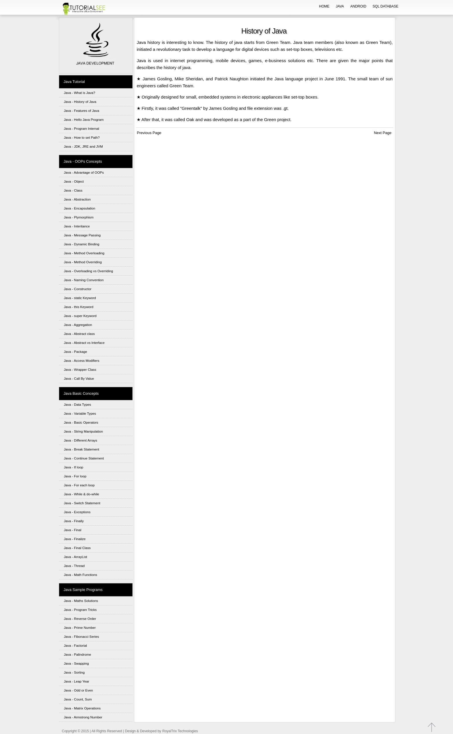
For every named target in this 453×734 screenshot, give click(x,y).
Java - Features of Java (81, 110)
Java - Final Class (77, 548)
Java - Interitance (77, 226)
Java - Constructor (77, 289)
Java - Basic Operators (81, 422)
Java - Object (74, 181)
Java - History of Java (80, 101)
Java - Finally (74, 521)
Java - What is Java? (79, 92)
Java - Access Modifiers (81, 360)
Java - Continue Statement (84, 458)
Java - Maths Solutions (81, 601)
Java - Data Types (77, 404)
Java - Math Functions (80, 575)
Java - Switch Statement (82, 503)
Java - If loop (73, 467)
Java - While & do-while (81, 494)
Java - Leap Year (76, 681)
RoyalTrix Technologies (180, 731)
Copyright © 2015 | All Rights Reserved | (93, 731)
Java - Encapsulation (79, 208)
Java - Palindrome (77, 654)
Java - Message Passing (82, 235)
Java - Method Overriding (83, 262)
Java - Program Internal (81, 128)
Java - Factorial (75, 645)
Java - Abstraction (77, 199)
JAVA (340, 6)
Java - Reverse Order (80, 618)
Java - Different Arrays (80, 440)
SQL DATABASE (385, 6)
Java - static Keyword (80, 298)
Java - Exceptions (77, 512)
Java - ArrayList (75, 557)
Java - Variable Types (80, 413)
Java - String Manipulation (83, 431)
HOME (324, 6)
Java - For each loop (79, 485)
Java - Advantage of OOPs (84, 172)
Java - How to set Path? (82, 137)
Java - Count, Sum (78, 699)
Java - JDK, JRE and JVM (83, 146)
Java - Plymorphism (79, 217)
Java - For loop (75, 476)
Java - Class (73, 190)
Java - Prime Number (80, 627)
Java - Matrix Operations (82, 708)
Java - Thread (74, 566)
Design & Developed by (143, 731)
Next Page (383, 133)
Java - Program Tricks (80, 609)
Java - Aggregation (78, 325)
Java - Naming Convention (84, 280)
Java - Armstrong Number (83, 717)
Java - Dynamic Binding (81, 244)
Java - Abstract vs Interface (84, 342)
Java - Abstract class (79, 334)
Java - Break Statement (81, 449)
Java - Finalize (75, 539)
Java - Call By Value (79, 378)
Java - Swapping (76, 663)
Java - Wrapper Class (80, 369)
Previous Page (148, 133)
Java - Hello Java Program (84, 119)
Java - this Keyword (78, 307)
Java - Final (72, 530)
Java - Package (75, 351)
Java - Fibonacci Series (81, 636)
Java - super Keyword (80, 316)
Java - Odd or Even (78, 690)
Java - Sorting (74, 672)
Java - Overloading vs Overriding (88, 271)
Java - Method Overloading (84, 253)
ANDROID (358, 6)
